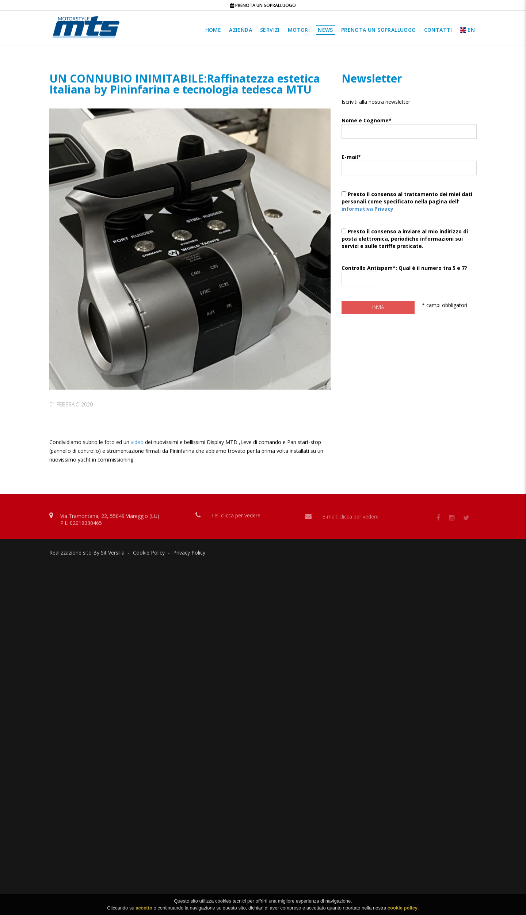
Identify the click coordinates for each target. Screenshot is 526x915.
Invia (378, 314)
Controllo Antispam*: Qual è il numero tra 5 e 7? (409, 284)
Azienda (240, 29)
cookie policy (403, 910)
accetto (144, 910)
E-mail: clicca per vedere (350, 519)
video (138, 454)
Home (213, 29)
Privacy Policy (189, 554)
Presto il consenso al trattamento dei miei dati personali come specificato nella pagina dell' (409, 210)
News (325, 29)
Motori (299, 29)
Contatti (438, 29)
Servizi (270, 29)
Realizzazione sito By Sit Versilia (87, 554)
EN (467, 29)
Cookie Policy (149, 554)
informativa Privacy (367, 216)
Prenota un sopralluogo (263, 5)
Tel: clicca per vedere (235, 517)
